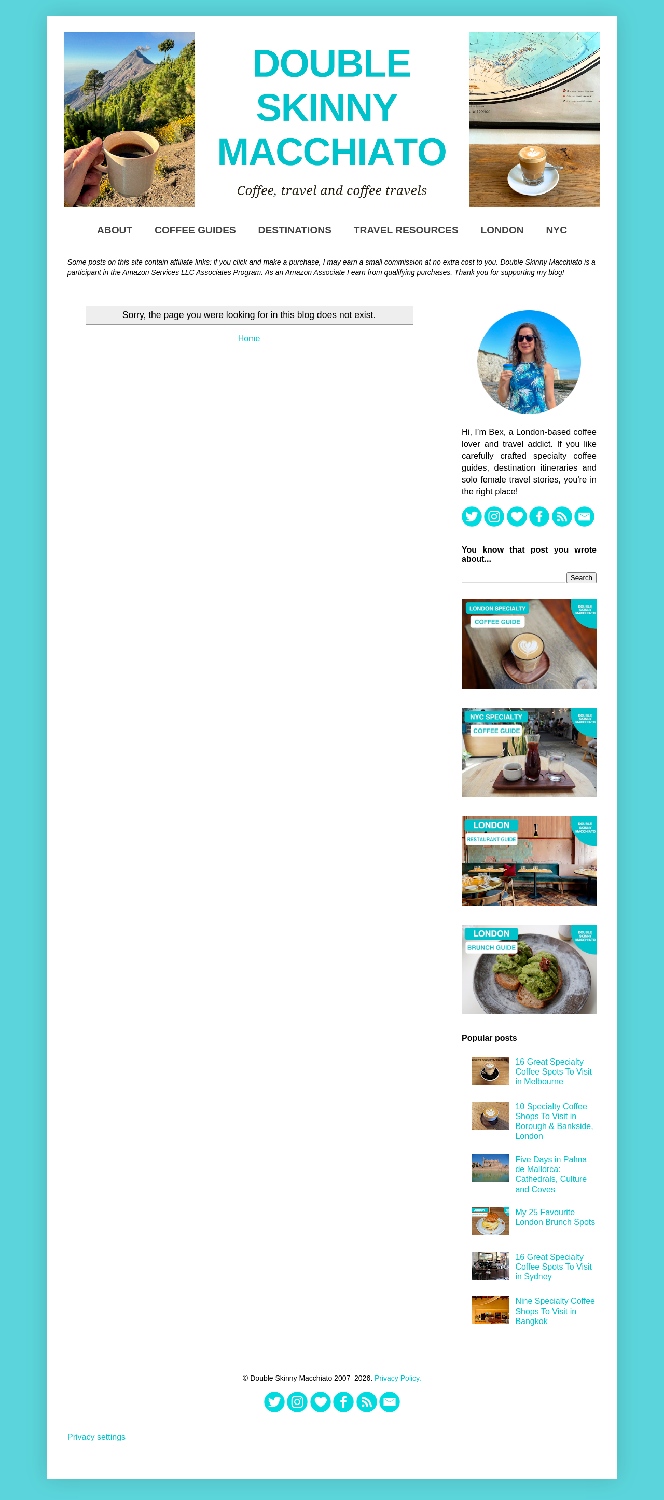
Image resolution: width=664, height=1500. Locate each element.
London (502, 230)
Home (249, 338)
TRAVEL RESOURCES (406, 230)
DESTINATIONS (294, 230)
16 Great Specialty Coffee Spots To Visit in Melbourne (553, 1071)
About (114, 230)
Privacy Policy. (398, 1378)
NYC (557, 230)
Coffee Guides (195, 230)
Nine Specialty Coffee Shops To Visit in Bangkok (555, 1311)
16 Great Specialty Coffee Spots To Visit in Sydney (553, 1267)
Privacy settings (96, 1437)
